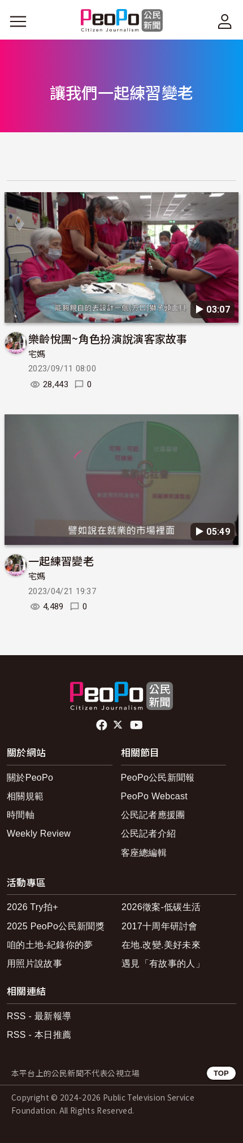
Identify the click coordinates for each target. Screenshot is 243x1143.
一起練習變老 (61, 560)
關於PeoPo (30, 777)
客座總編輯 (144, 853)
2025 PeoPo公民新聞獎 (56, 926)
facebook (102, 725)
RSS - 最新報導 (39, 1016)
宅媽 (37, 354)
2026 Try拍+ (32, 907)
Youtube (137, 725)
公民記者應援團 (153, 815)
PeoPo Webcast (154, 796)
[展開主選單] (18, 21)
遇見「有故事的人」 (163, 963)
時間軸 (20, 815)
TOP (221, 1073)
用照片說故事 (34, 963)
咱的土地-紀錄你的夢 (50, 945)
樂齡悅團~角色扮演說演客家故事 (108, 338)
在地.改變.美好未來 (161, 945)
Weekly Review (39, 833)
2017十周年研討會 (160, 926)
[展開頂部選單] (225, 21)
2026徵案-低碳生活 (161, 907)
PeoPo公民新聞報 (158, 777)
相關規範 (25, 796)
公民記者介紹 (148, 833)
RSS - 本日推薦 (39, 1035)
